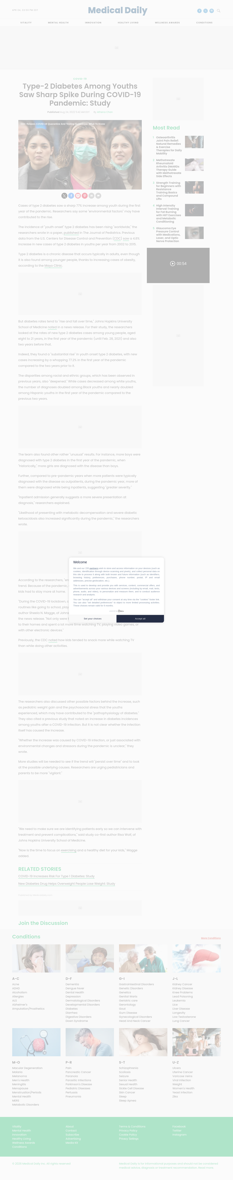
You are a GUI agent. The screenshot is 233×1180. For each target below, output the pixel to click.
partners (94, 568)
